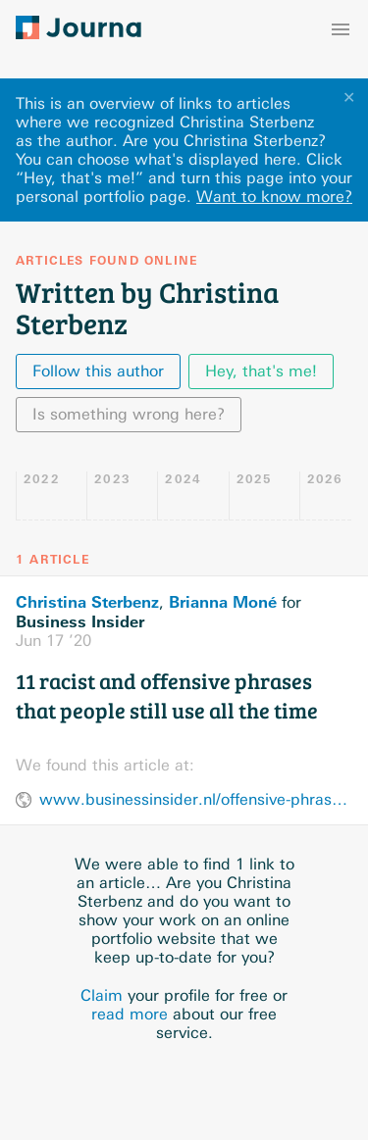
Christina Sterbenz (87, 602)
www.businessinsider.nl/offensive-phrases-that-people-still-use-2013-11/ (195, 799)
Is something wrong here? (128, 414)
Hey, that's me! (261, 371)
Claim (101, 995)
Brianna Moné (223, 602)
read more (129, 1014)
